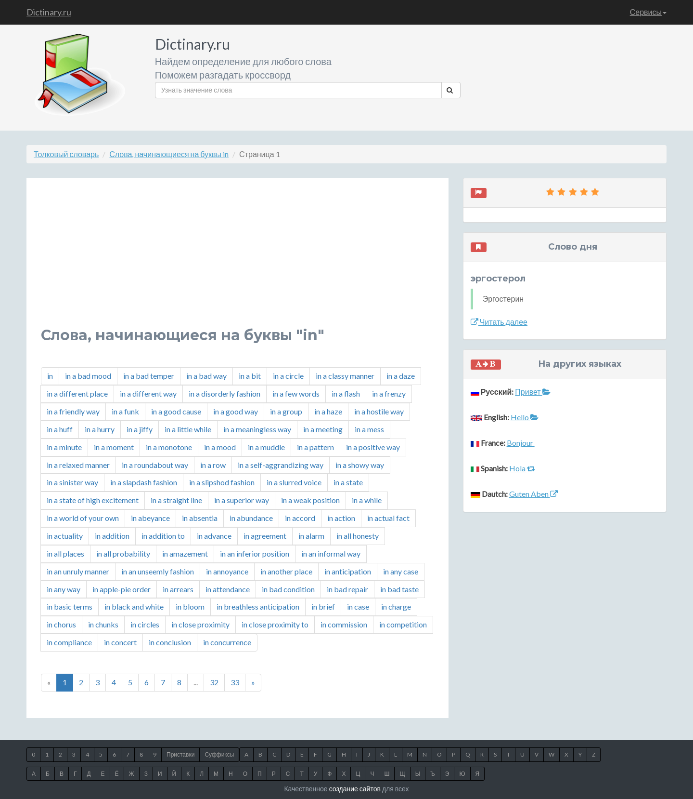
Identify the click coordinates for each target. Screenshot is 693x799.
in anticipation (347, 571)
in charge (396, 606)
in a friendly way (73, 411)
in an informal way (330, 553)
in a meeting (323, 429)
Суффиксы (219, 754)
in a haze (328, 411)
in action (341, 517)
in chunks (103, 624)
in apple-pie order (121, 589)
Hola (522, 468)
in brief (323, 606)
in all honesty (357, 535)
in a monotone (169, 447)
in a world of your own (83, 517)
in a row (213, 464)
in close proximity (200, 624)
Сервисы (648, 11)
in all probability (123, 553)
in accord (300, 517)
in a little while (188, 429)
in (50, 375)
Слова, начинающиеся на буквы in (169, 154)
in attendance (227, 589)
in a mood (220, 447)
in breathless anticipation (258, 606)
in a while (367, 500)
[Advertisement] (237, 259)
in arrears (178, 589)
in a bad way (206, 375)
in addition (112, 535)
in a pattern (315, 447)
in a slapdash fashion (143, 482)
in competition (403, 624)
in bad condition (288, 589)
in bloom (190, 606)
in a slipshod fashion (222, 482)
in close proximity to (275, 624)
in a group (286, 411)
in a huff (60, 429)
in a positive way (373, 447)
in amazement (185, 553)
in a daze (400, 375)
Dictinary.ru (48, 12)
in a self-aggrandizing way (280, 464)
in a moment (114, 447)
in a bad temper (148, 375)
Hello (525, 417)
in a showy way (359, 464)
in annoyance (227, 571)
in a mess (369, 429)
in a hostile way (379, 411)
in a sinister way (72, 482)
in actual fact (388, 517)
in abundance (251, 517)
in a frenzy (389, 393)
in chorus (61, 624)
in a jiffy (140, 429)
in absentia (200, 517)
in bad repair (347, 589)
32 (214, 682)
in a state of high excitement (93, 500)
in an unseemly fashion (157, 571)
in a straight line (176, 500)
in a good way (235, 411)
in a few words (296, 393)
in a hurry (100, 429)
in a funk (125, 411)
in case (358, 606)
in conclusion (170, 642)
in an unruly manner (78, 571)
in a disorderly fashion (224, 393)
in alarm (311, 535)
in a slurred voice (294, 482)
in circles (144, 624)
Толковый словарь (66, 154)
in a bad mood (88, 375)
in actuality (65, 535)
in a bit (250, 375)
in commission (344, 624)
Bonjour (521, 442)
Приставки (180, 754)
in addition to (163, 535)
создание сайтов (355, 789)
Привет (532, 391)
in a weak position (310, 500)
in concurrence (227, 642)
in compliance (69, 642)
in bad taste (399, 589)
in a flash (346, 393)
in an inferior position (254, 553)
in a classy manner (345, 375)
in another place (286, 571)
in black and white (134, 606)
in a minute (64, 447)
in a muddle (266, 447)
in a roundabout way (155, 464)
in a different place (77, 393)
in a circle (288, 375)
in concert (120, 642)
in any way (63, 589)
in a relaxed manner (78, 464)
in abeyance (150, 517)
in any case (400, 571)
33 (235, 682)
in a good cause (176, 411)
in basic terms (69, 606)
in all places (65, 553)
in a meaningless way (257, 429)
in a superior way (241, 500)
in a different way (148, 393)
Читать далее (499, 321)
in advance (214, 535)
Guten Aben (533, 493)
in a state (348, 482)
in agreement (265, 535)
